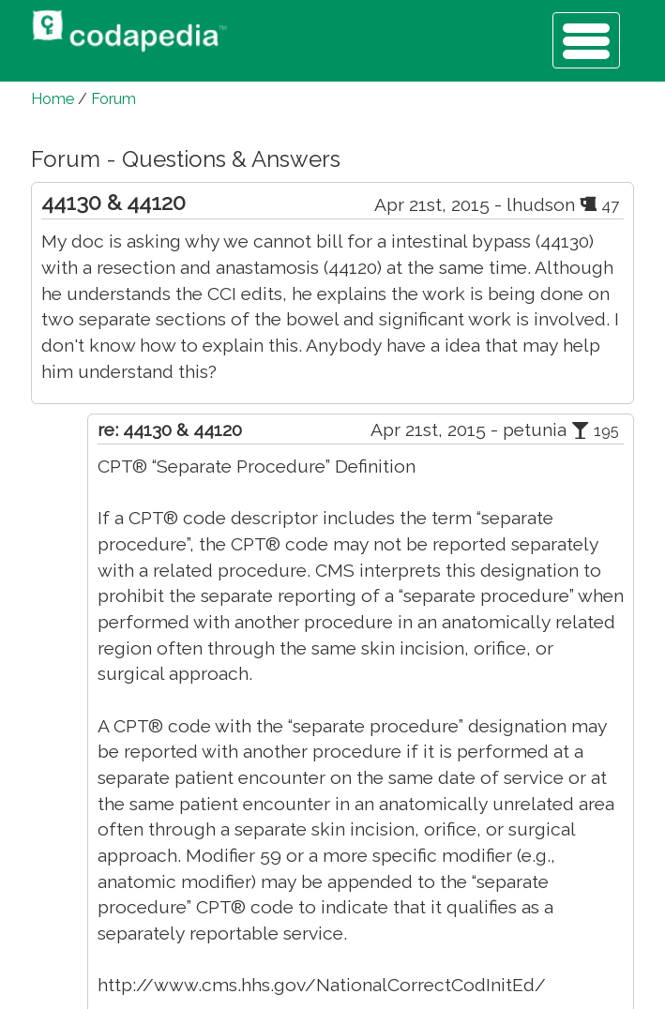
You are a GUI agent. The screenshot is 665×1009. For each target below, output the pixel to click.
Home (52, 99)
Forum (113, 99)
